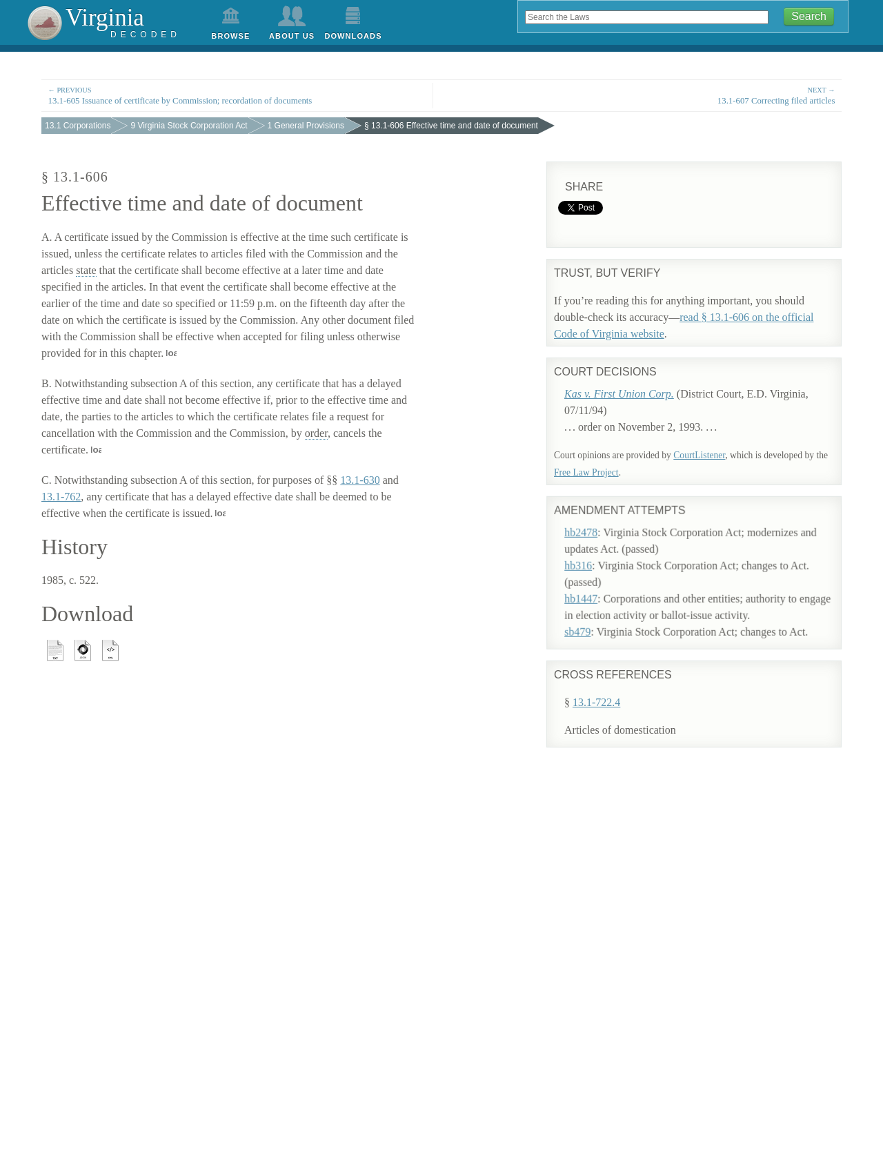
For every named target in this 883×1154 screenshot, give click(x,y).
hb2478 (594, 515)
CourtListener (699, 455)
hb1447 (594, 581)
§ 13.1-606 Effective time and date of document (451, 125)
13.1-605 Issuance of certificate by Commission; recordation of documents (237, 95)
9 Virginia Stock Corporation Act (188, 125)
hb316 (591, 548)
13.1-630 (359, 480)
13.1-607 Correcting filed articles (645, 95)
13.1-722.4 (596, 701)
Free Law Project (586, 472)
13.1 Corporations (77, 125)
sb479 (590, 614)
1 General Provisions (306, 125)
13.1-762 (61, 496)
